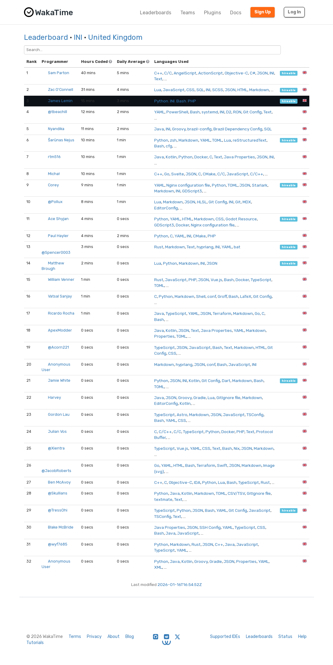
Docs (235, 13)
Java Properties (239, 156)
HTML (242, 89)
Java (159, 128)
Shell (201, 296)
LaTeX (245, 296)
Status (285, 636)
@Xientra (56, 448)
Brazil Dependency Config (237, 128)
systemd (210, 111)
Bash (181, 100)
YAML (159, 111)
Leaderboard (46, 37)
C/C (168, 73)
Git (238, 201)
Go (166, 173)
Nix (237, 448)
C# (252, 73)
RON (237, 111)
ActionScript (210, 73)
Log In (294, 12)
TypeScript (261, 279)
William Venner (61, 279)
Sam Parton (58, 73)
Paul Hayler (58, 235)
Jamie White (59, 380)
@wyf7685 (57, 544)
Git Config (252, 111)
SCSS (217, 89)
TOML (217, 140)
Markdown (259, 89)
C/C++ (256, 173)
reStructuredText (250, 140)
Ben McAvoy (59, 482)
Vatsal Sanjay (60, 296)
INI (78, 37)
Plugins (212, 13)
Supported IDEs (225, 636)
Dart (226, 380)
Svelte (177, 173)
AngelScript (185, 73)
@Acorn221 (58, 347)
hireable (289, 73)
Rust (158, 246)
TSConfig (254, 414)
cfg (169, 145)
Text (158, 78)
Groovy (178, 128)
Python (161, 100)
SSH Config (210, 527)
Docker (201, 156)
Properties (164, 336)
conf (211, 296)
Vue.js (216, 279)
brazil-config (199, 128)
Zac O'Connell (60, 89)
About (113, 636)
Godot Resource (241, 218)
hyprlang (205, 246)
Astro (182, 414)
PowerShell (177, 111)
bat (237, 246)
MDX (247, 201)
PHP (192, 100)
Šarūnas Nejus (61, 140)
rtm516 (54, 156)
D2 (228, 111)
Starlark (259, 185)
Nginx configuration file (188, 185)
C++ (158, 73)
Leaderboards (155, 13)
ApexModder (60, 330)
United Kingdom (115, 37)
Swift (222, 465)
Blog (129, 636)
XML (158, 567)
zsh (173, 140)
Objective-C (236, 73)
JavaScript (174, 89)
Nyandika (56, 128)
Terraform (222, 313)
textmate (163, 499)
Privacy (94, 636)
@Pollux (55, 201)
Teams (187, 13)
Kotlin (171, 156)
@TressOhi (57, 510)
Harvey (54, 397)
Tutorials (35, 642)
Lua (157, 89)
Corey (53, 185)
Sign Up (262, 12)
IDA (197, 482)
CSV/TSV (236, 493)
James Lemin (60, 100)
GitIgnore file (228, 397)
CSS (190, 89)
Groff (222, 296)
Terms (75, 636)
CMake (209, 173)
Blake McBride (60, 527)
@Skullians (57, 493)
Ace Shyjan (58, 218)
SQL (200, 89)
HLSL (202, 201)
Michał (54, 173)
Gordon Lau (59, 414)
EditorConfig (166, 207)
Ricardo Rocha (61, 313)
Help (302, 636)
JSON (262, 73)
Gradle (199, 397)
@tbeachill (57, 111)
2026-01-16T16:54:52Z (180, 584)
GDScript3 (192, 190)
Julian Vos (57, 431)
